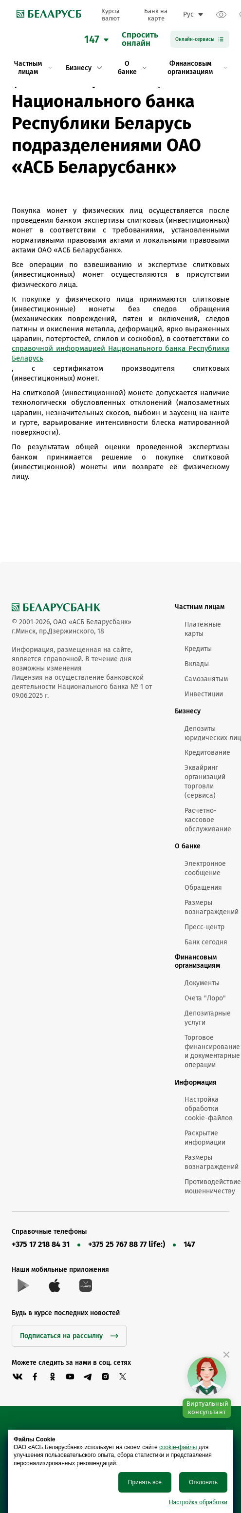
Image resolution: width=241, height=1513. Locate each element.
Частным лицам (199, 607)
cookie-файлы (178, 1447)
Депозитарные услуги (208, 1018)
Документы (202, 983)
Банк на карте (155, 14)
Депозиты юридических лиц (213, 733)
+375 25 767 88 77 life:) (126, 1244)
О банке (188, 846)
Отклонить (203, 1482)
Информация (196, 1082)
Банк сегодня (206, 942)
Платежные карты (203, 629)
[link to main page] (46, 14)
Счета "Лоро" (205, 998)
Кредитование (207, 752)
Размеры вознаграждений (212, 907)
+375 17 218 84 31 (41, 1244)
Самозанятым (206, 679)
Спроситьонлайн (140, 39)
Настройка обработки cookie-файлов (209, 1108)
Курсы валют (110, 14)
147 (189, 1244)
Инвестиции (204, 694)
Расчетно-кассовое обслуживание (208, 819)
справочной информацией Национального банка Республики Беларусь (120, 353)
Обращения (203, 887)
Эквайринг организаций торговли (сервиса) (205, 782)
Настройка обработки (198, 1502)
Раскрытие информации (205, 1138)
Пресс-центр (204, 927)
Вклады (197, 664)
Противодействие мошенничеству (213, 1186)
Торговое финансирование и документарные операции (212, 1052)
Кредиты (198, 649)
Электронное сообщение (205, 868)
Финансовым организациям (197, 961)
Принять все (145, 1482)
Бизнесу (188, 711)
